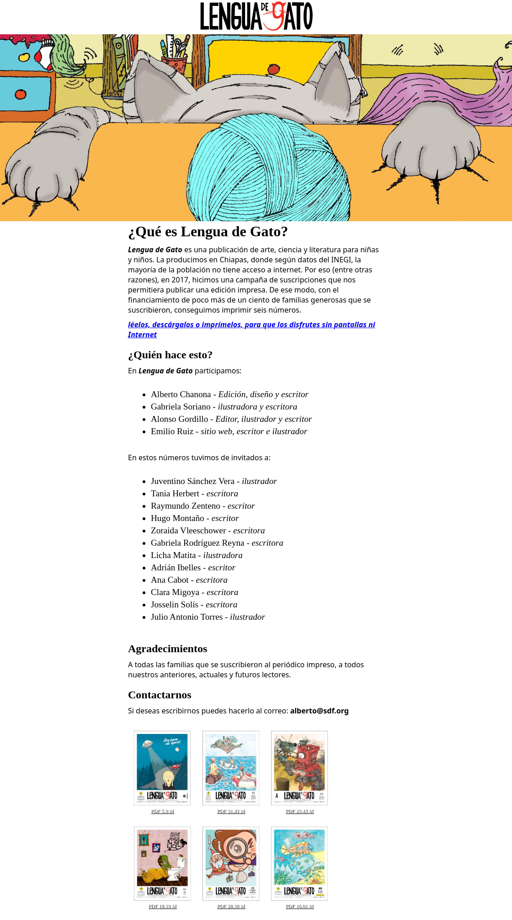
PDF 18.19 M (162, 903)
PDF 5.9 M (162, 808)
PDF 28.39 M (231, 903)
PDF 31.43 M (231, 808)
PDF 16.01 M (299, 903)
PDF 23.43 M (299, 808)
